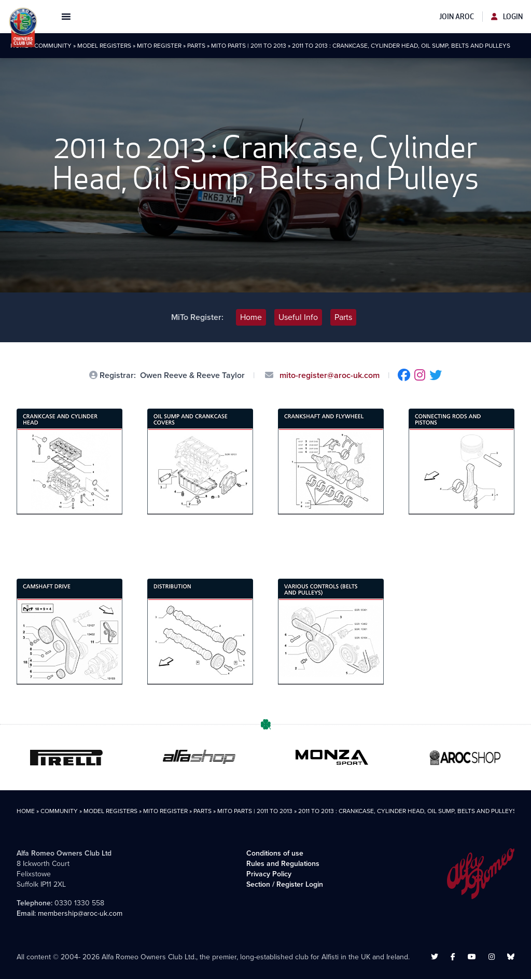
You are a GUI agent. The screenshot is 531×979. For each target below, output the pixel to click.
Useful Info (298, 317)
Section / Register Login (284, 884)
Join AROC (456, 16)
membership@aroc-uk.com (80, 913)
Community (53, 45)
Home (251, 317)
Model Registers (104, 45)
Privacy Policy (268, 874)
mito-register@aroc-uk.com (328, 375)
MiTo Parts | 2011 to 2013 (248, 45)
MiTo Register (159, 45)
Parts (196, 45)
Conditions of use (274, 853)
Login (507, 16)
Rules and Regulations (282, 863)
